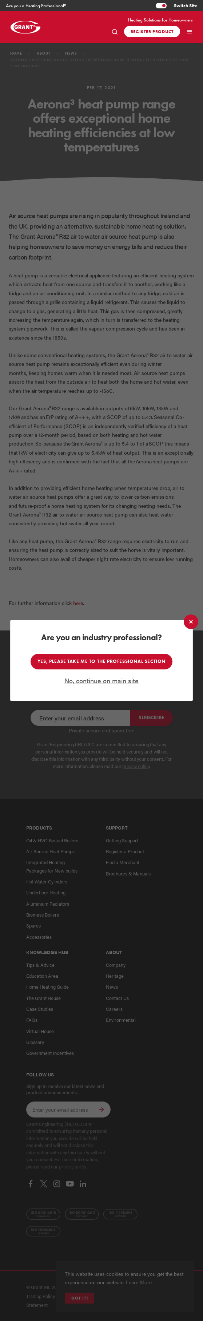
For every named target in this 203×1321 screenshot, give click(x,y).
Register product (152, 31)
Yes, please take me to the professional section (101, 661)
